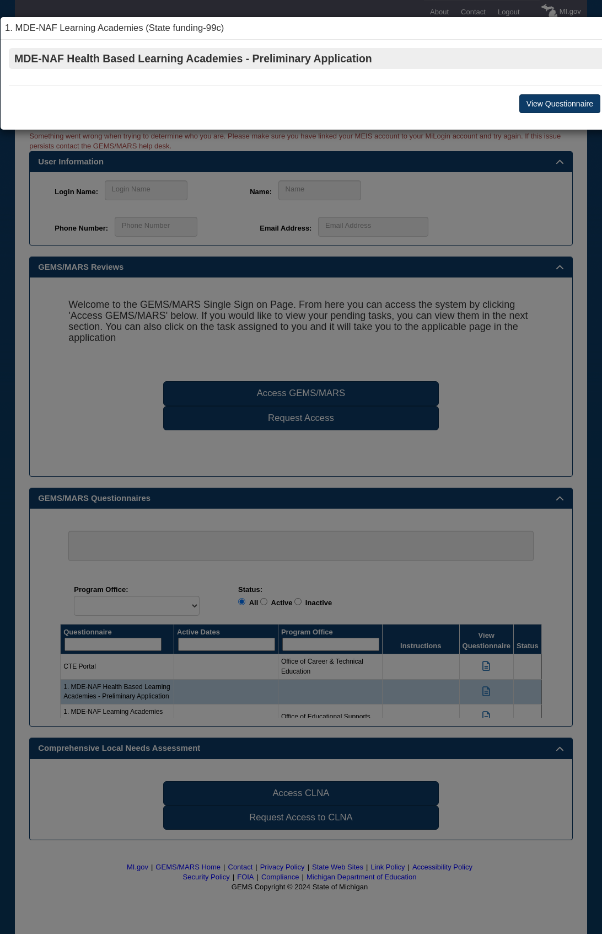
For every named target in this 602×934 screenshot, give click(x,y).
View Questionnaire (559, 103)
